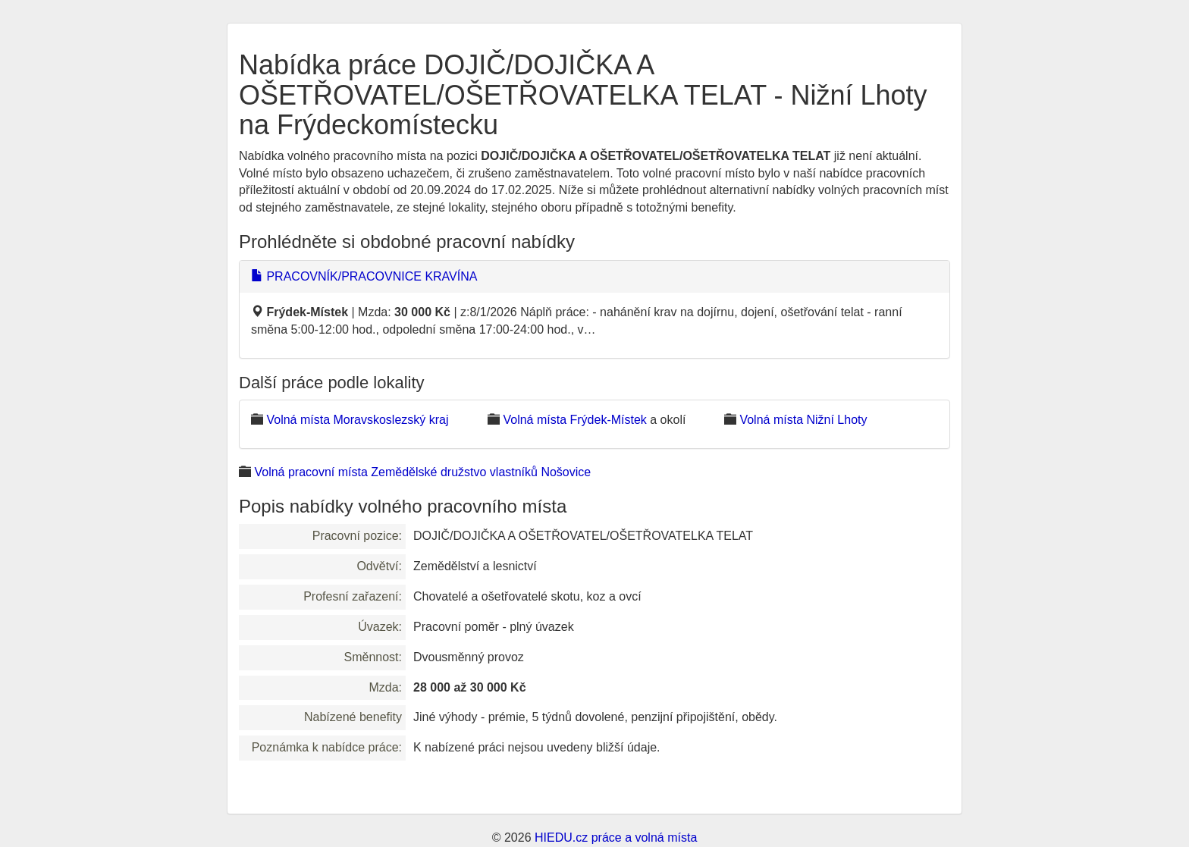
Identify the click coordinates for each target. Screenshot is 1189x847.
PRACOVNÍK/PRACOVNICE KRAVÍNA (364, 276)
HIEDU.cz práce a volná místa (616, 837)
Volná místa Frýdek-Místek (574, 419)
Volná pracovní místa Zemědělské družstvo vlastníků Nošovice (422, 472)
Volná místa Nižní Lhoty (803, 419)
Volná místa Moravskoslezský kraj (357, 419)
